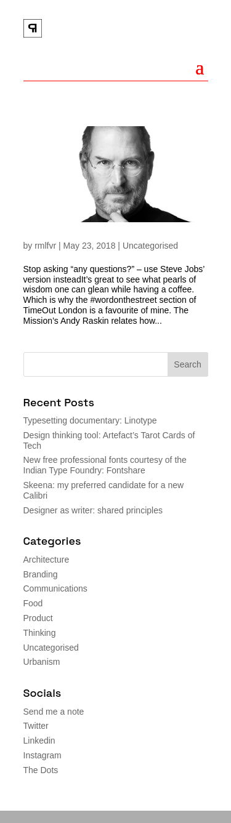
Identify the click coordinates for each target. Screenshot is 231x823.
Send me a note (53, 712)
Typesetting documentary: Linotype (90, 420)
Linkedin (39, 740)
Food (33, 603)
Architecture (46, 559)
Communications (55, 588)
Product (38, 618)
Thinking (39, 633)
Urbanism (41, 662)
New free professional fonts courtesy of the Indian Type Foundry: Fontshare (105, 465)
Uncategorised (150, 246)
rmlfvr (45, 246)
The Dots (41, 770)
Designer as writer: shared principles (93, 510)
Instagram (42, 755)
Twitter (36, 726)
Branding (40, 574)
